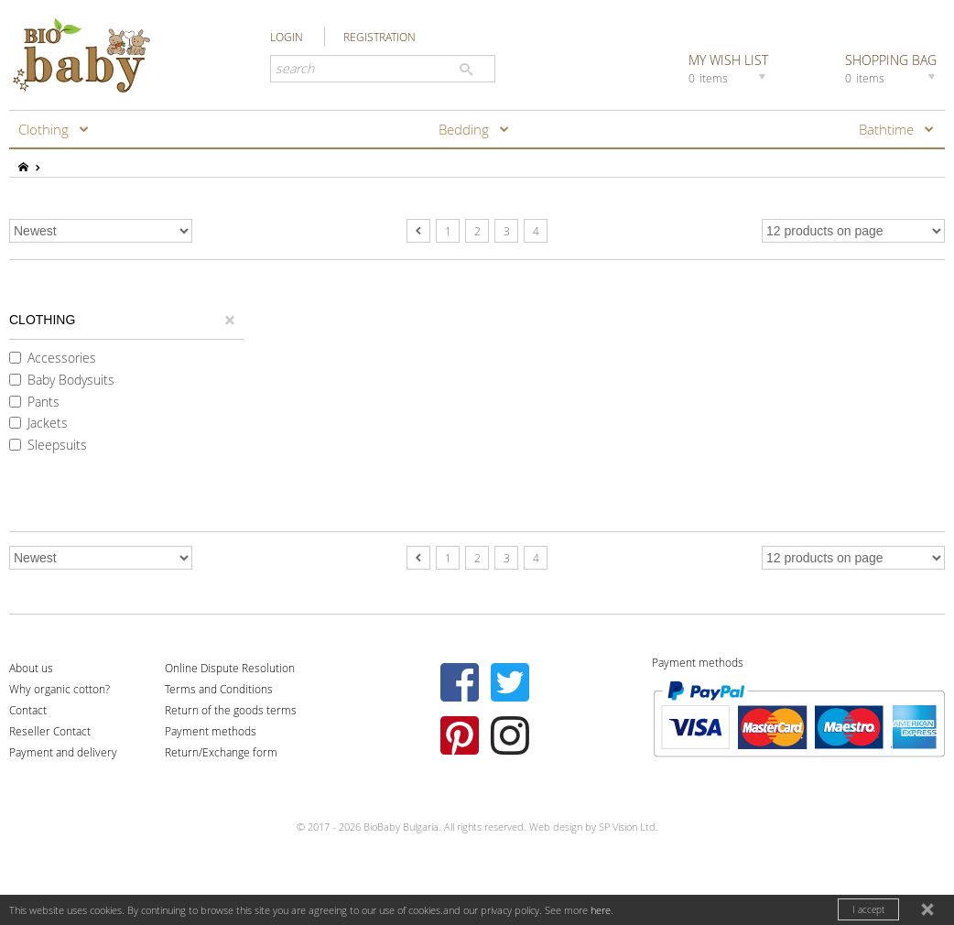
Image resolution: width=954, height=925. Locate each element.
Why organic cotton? (59, 688)
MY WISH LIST (729, 67)
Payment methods (210, 731)
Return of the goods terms (231, 709)
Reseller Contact (50, 731)
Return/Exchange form (221, 752)
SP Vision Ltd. (628, 826)
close (929, 911)
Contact (28, 709)
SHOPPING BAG (892, 67)
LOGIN (286, 36)
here (601, 910)
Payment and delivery (63, 752)
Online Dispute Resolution (230, 667)
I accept (868, 910)
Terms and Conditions (219, 688)
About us (31, 667)
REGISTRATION (379, 36)
